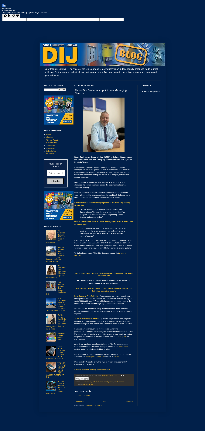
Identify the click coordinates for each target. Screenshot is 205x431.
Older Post (129, 401)
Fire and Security (86, 382)
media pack (121, 337)
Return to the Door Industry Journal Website (92, 369)
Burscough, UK (88, 384)
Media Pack (50, 154)
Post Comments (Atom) (93, 405)
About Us (49, 137)
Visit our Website (52, 140)
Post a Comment (84, 396)
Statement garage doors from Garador (61, 336)
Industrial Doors (98, 382)
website (116, 357)
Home (104, 401)
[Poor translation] (15, 16)
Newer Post (79, 401)
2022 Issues (50, 148)
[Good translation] (6, 16)
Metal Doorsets (119, 382)
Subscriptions (51, 151)
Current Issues (51, 143)
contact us (99, 357)
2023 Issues (50, 145)
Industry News (108, 382)
